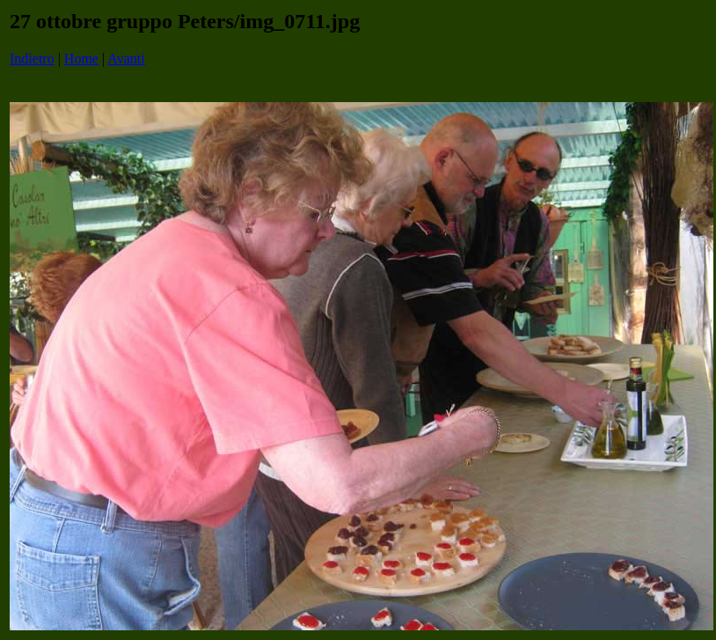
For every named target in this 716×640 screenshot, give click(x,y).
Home (81, 58)
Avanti (125, 58)
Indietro (32, 58)
